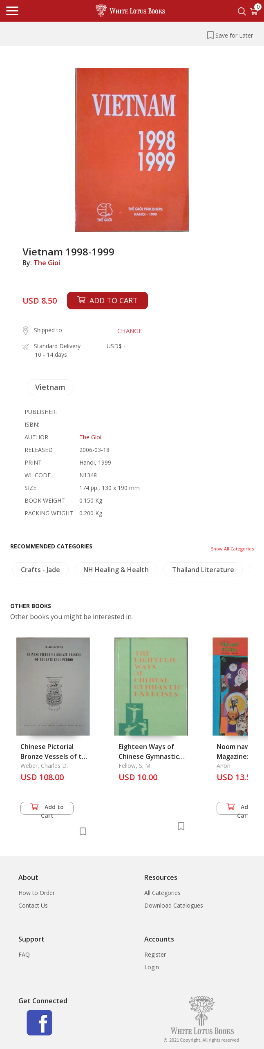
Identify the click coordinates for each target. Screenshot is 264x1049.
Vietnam (50, 387)
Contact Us (33, 905)
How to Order (36, 893)
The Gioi (47, 262)
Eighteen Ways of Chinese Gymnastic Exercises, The (149, 756)
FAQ (24, 954)
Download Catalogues (173, 905)
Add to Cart (47, 809)
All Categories (162, 893)
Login (151, 967)
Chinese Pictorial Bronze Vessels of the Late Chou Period (55, 756)
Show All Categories (232, 549)
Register (155, 954)
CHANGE (129, 331)
